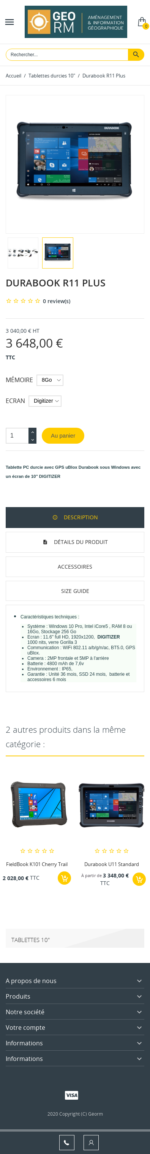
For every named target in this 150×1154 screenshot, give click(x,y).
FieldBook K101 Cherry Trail (37, 864)
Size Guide (75, 590)
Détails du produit (80, 541)
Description (80, 517)
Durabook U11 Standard (111, 864)
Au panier (63, 435)
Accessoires (75, 566)
